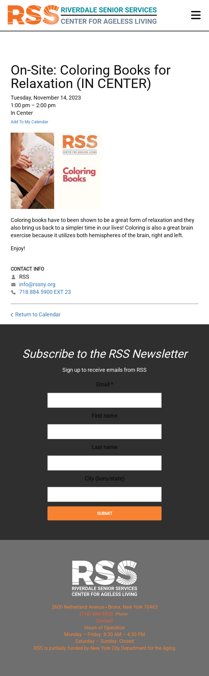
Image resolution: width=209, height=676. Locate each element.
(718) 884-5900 (96, 614)
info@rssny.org (37, 284)
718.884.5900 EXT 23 (45, 292)
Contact (104, 621)
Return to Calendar (38, 314)
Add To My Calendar (29, 121)
